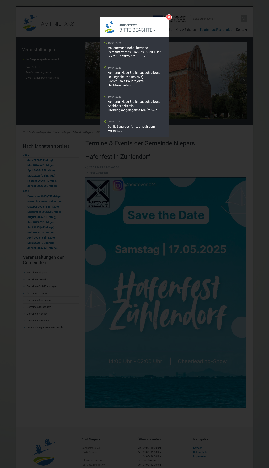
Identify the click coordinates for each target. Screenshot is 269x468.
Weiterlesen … (134, 50)
